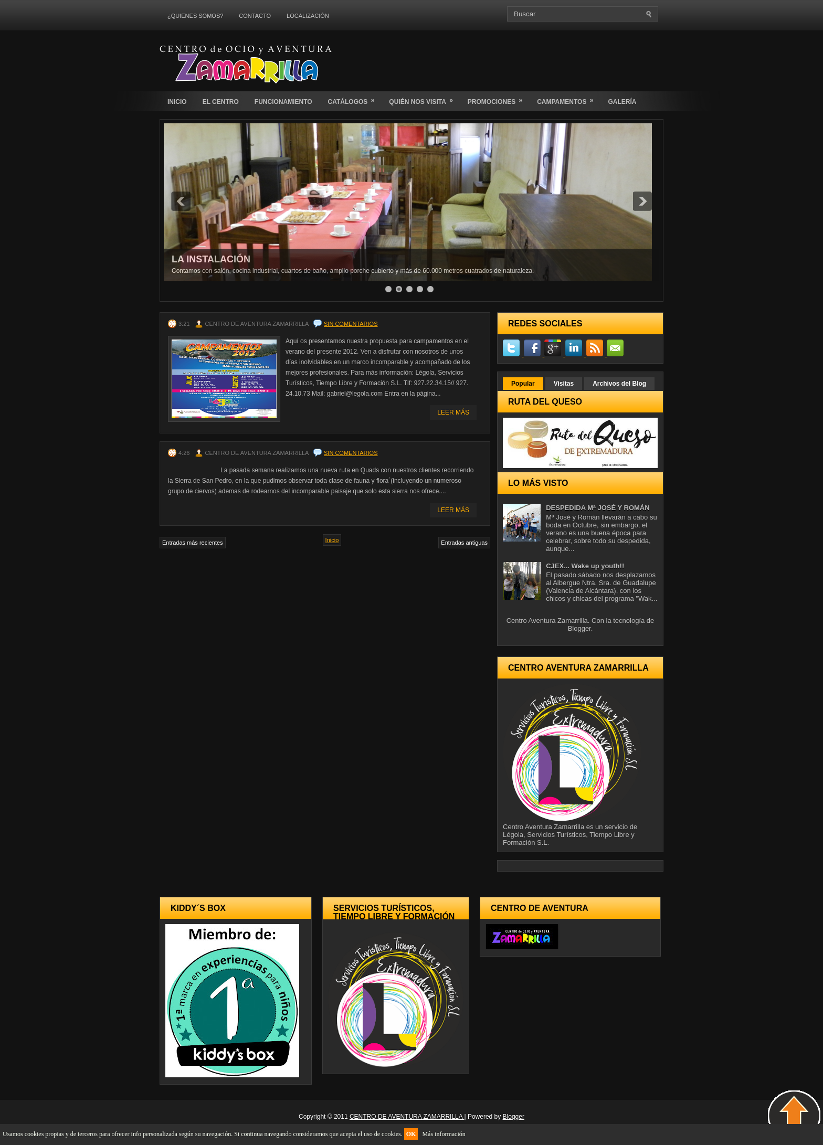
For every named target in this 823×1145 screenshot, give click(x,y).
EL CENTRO (221, 101)
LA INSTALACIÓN (211, 259)
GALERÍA (622, 101)
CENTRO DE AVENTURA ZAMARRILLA (407, 1116)
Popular (523, 383)
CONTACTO (255, 16)
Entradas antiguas (464, 542)
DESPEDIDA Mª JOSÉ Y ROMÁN (597, 508)
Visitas (564, 383)
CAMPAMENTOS (568, 98)
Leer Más (453, 412)
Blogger (579, 628)
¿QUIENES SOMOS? (195, 16)
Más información (443, 1134)
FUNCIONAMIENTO (283, 101)
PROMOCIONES (498, 98)
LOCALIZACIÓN (308, 16)
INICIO (177, 101)
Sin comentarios (350, 324)
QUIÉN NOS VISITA (424, 98)
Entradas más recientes (192, 542)
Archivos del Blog (619, 383)
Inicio (332, 540)
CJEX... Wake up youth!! (585, 566)
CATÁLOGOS (355, 98)
